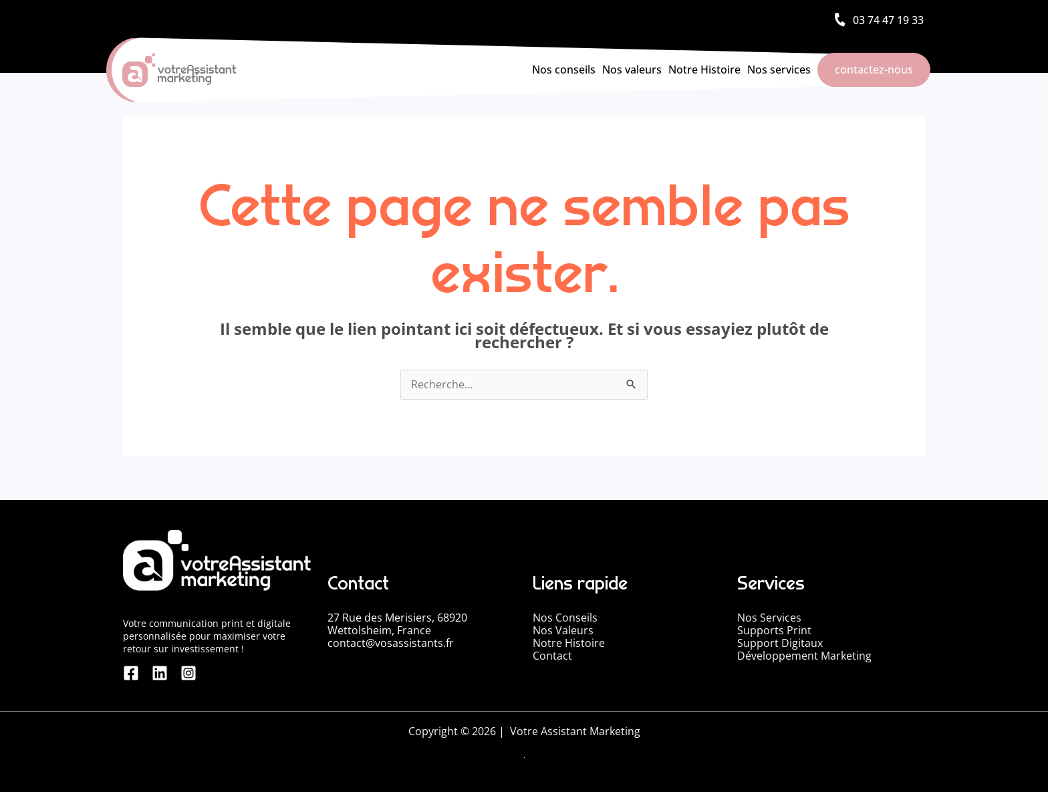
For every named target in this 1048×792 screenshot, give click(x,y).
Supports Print (774, 630)
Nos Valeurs (563, 630)
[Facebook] (131, 673)
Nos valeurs (632, 69)
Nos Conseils (565, 617)
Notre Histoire (704, 69)
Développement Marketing (804, 655)
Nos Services (769, 617)
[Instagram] (180, 673)
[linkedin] (156, 673)
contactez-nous (874, 69)
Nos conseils (564, 69)
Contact (552, 655)
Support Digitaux (780, 643)
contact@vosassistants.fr (391, 643)
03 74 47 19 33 (888, 20)
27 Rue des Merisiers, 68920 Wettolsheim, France (397, 624)
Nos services (779, 69)
